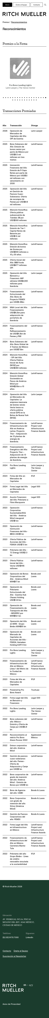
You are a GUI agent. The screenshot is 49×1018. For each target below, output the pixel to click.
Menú (7, 5)
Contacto (36, 5)
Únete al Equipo (21, 5)
